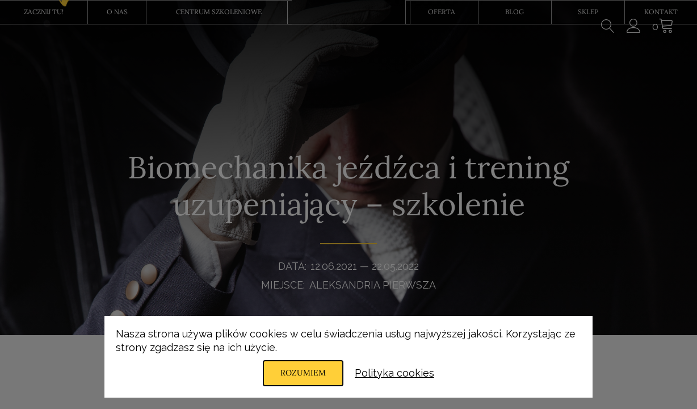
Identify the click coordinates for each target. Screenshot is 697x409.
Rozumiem (303, 373)
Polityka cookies (394, 373)
